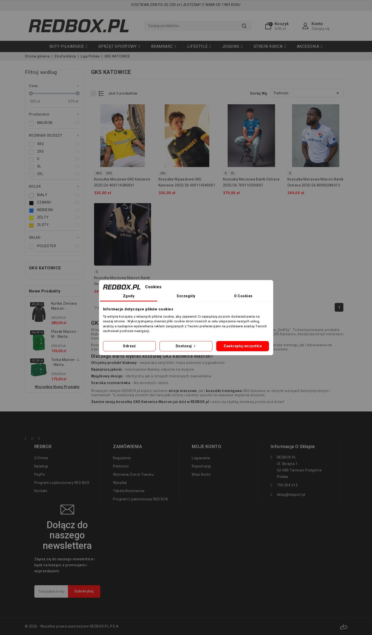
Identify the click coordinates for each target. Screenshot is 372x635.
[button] (119, 46)
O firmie (41, 458)
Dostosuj (186, 346)
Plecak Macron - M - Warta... (64, 334)
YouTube (35, 439)
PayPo (39, 474)
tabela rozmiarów (129, 491)
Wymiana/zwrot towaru (133, 474)
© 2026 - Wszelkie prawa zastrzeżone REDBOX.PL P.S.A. (72, 626)
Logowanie (201, 458)
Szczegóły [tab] (186, 296)
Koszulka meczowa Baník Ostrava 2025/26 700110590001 (251, 182)
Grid (94, 93)
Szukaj (244, 26)
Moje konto (201, 474)
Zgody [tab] (129, 296)
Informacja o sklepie (293, 446)
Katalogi (41, 466)
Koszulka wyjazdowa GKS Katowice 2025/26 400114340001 (187, 182)
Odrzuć (129, 346)
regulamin (122, 458)
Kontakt (41, 491)
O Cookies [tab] (243, 296)
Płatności (121, 466)
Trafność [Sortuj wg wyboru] (307, 93)
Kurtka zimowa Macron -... (64, 305)
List (101, 93)
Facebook (28, 439)
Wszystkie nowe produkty (57, 387)
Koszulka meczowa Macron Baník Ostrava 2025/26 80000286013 (315, 182)
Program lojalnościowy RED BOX (62, 483)
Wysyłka (120, 483)
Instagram (41, 439)
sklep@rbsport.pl (291, 495)
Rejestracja (201, 466)
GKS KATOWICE (45, 267)
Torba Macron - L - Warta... (65, 362)
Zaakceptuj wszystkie (242, 346)
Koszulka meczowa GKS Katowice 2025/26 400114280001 (122, 182)
